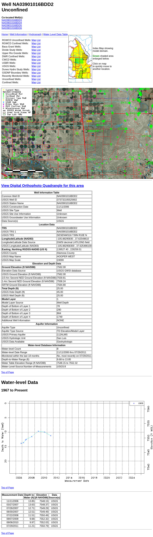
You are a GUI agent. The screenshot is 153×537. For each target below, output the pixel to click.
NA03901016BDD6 (12, 28)
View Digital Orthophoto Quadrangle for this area (42, 186)
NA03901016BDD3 (12, 20)
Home (5, 34)
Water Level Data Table (55, 34)
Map (34, 40)
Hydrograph (35, 34)
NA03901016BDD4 (12, 23)
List (38, 40)
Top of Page (7, 372)
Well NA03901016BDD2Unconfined (28, 7)
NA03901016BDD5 (12, 25)
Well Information (18, 34)
